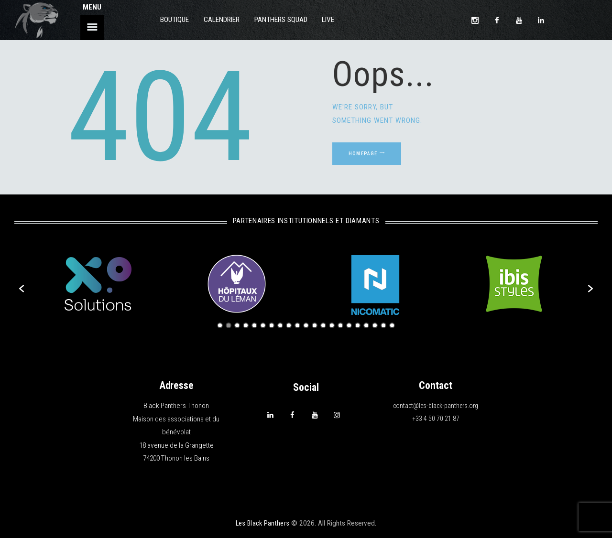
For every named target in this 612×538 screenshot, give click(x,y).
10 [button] (297, 325)
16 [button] (349, 325)
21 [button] (392, 325)
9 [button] (289, 325)
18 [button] (366, 325)
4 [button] (246, 325)
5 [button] (254, 325)
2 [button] (228, 325)
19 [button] (375, 325)
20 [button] (383, 325)
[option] (98, 284)
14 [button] (332, 325)
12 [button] (314, 325)
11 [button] (306, 325)
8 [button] (280, 325)
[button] (21, 288)
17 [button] (358, 325)
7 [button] (271, 325)
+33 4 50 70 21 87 (435, 419)
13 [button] (323, 325)
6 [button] (263, 325)
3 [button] (237, 325)
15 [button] (340, 325)
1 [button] (220, 325)
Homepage (373, 157)
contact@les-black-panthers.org (435, 405)
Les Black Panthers (262, 523)
